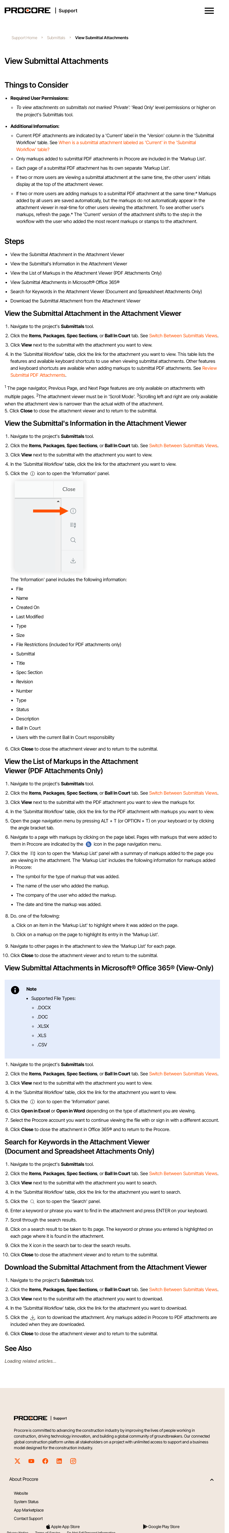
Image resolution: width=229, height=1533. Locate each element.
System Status (26, 1501)
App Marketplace (29, 1509)
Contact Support (28, 1518)
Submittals (56, 37)
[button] (209, 11)
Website (21, 1493)
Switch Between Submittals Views (183, 335)
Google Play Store (161, 1527)
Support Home (24, 37)
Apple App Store (62, 1527)
